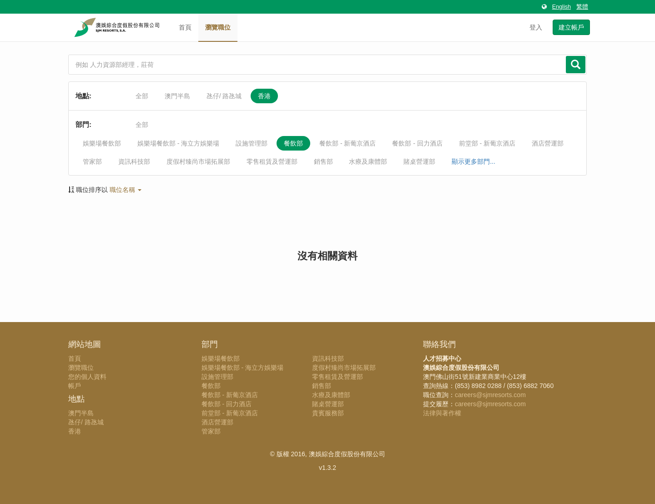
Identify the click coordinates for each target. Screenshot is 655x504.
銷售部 (323, 161)
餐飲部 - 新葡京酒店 (347, 143)
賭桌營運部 (419, 161)
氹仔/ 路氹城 (224, 96)
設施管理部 (251, 143)
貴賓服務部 (328, 413)
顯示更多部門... (473, 161)
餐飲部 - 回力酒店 (417, 143)
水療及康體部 (368, 161)
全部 (142, 96)
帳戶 (74, 385)
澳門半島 (177, 96)
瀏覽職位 (218, 27)
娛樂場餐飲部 (102, 143)
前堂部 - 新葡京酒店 (487, 143)
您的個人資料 (87, 376)
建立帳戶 (571, 27)
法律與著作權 (442, 413)
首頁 (185, 27)
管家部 (92, 161)
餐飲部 (293, 143)
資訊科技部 (134, 161)
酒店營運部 (548, 143)
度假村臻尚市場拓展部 (198, 161)
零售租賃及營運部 (272, 161)
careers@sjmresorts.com (490, 394)
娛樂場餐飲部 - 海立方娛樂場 (178, 143)
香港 (264, 96)
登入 (535, 27)
